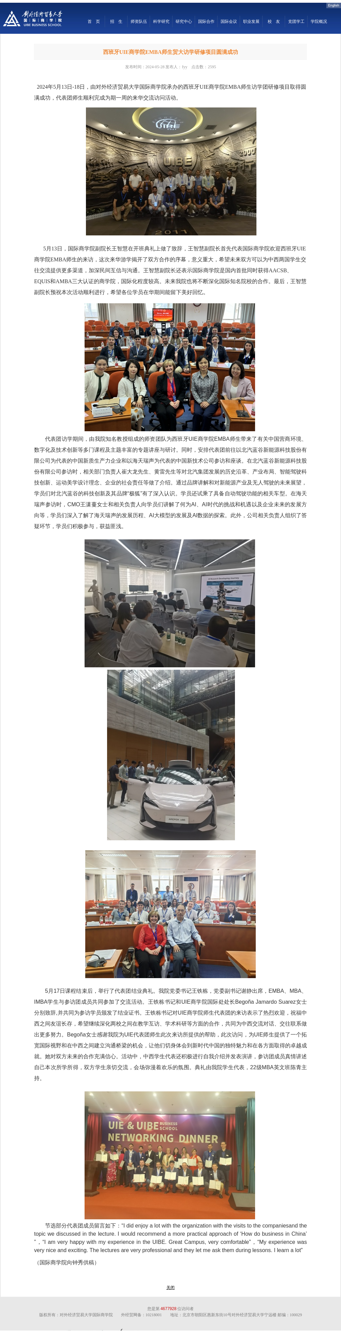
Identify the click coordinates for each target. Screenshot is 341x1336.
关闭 (170, 1287)
